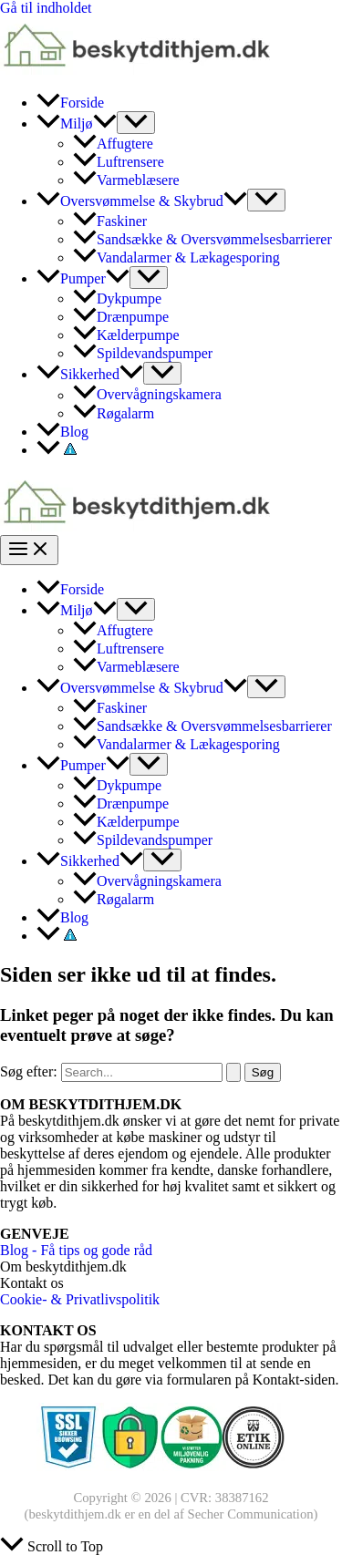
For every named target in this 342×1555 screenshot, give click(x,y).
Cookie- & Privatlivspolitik (80, 1299)
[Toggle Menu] (136, 122)
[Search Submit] (233, 1072)
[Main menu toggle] (29, 550)
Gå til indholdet (45, 7)
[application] (105, 123)
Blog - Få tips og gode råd (76, 1250)
